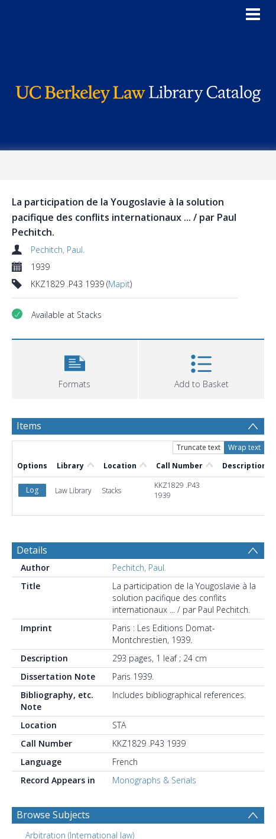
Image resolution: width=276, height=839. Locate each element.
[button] (75, 368)
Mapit (119, 284)
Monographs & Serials (154, 780)
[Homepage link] (138, 91)
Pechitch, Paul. (58, 249)
